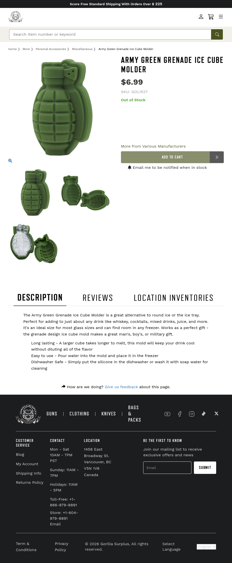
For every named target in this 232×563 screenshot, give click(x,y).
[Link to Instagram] (192, 414)
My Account (27, 463)
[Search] (110, 34)
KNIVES (108, 414)
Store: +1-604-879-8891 (64, 515)
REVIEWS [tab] (98, 298)
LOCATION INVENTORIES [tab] (174, 298)
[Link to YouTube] (167, 414)
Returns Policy (30, 482)
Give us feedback (121, 386)
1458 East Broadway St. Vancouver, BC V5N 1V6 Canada (97, 462)
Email (55, 524)
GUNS (51, 414)
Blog (20, 454)
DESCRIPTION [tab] (40, 298)
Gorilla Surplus (114, 543)
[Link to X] (216, 414)
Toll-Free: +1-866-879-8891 (63, 502)
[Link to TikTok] (204, 414)
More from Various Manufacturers (153, 146)
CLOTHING (79, 414)
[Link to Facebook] (180, 414)
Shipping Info (28, 473)
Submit (205, 467)
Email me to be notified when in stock (167, 167)
